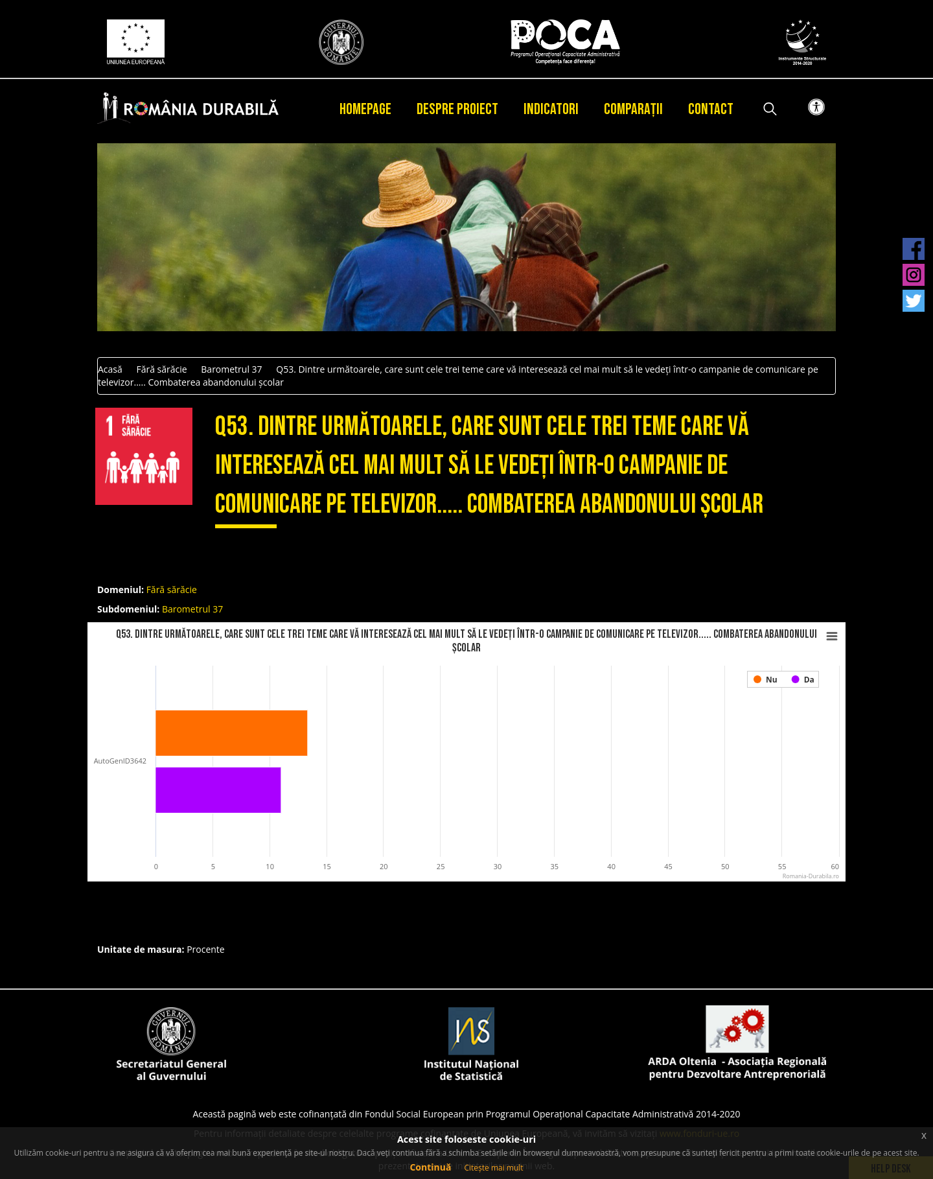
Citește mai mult (493, 1167)
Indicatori (551, 109)
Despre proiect (457, 109)
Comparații (633, 109)
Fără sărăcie (161, 369)
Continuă (430, 1167)
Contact (710, 109)
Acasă (110, 369)
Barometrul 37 (231, 369)
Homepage (365, 109)
